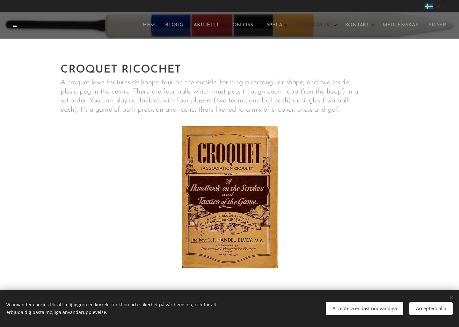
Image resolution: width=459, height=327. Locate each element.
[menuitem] (350, 26)
